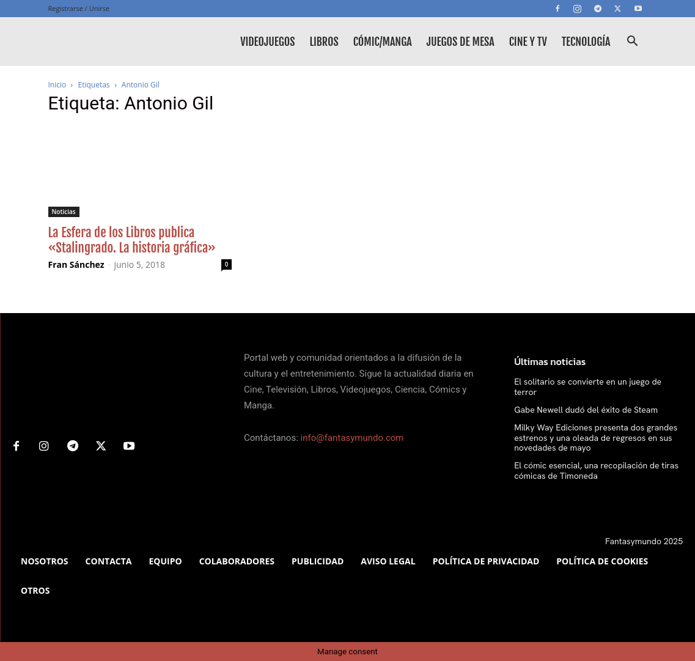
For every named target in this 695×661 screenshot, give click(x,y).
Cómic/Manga (382, 41)
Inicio (57, 84)
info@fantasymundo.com (352, 437)
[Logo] (103, 41)
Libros (323, 41)
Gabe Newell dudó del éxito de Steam (586, 409)
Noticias (64, 211)
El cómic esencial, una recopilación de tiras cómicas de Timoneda (596, 470)
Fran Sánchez (76, 264)
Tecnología (586, 41)
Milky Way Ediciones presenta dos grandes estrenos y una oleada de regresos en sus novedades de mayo (595, 438)
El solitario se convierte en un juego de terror (587, 386)
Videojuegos (267, 41)
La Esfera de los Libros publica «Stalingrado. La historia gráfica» (132, 240)
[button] (632, 42)
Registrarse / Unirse (79, 8)
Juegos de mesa (461, 41)
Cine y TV (528, 41)
